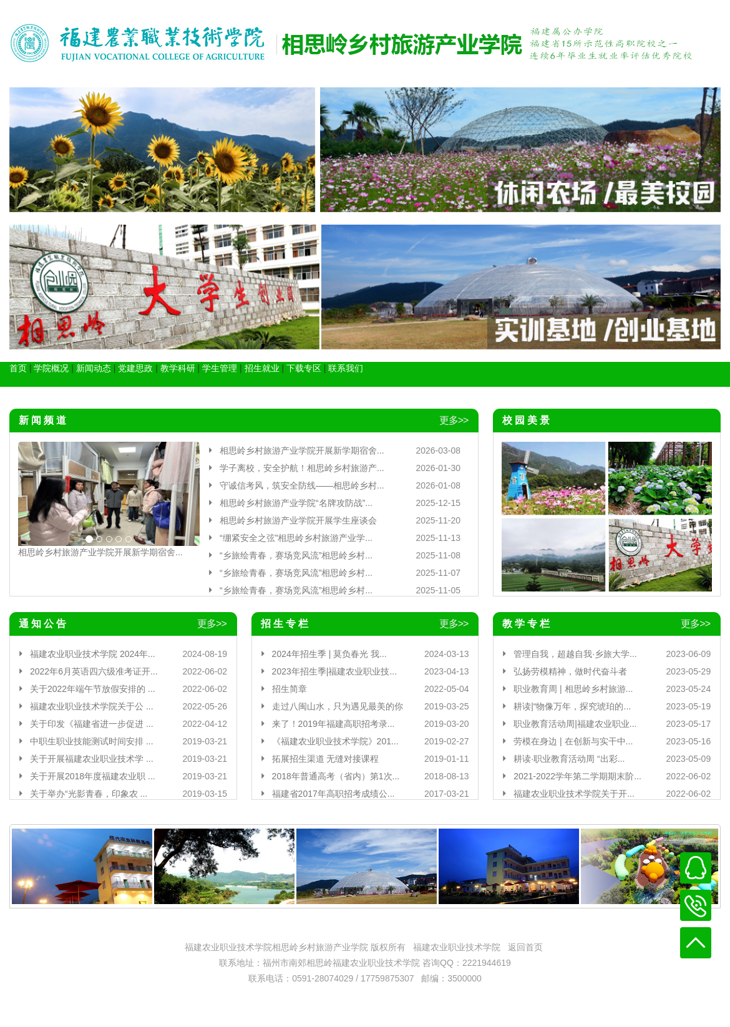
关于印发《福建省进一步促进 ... (91, 724)
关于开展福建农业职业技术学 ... (91, 759)
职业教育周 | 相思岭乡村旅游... (573, 689)
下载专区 (303, 368)
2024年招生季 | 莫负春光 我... (329, 654)
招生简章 (289, 689)
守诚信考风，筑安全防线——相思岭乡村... (302, 485)
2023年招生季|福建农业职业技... (334, 671)
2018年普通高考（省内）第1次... (336, 776)
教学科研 (177, 368)
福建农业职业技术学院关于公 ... (91, 706)
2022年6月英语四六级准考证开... (94, 671)
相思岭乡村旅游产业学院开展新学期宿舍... (100, 552)
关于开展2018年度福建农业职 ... (92, 776)
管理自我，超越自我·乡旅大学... (575, 654)
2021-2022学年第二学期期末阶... (577, 776)
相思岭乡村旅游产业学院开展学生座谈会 (298, 520)
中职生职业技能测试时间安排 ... (91, 741)
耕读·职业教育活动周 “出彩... (569, 759)
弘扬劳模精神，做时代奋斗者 (570, 671)
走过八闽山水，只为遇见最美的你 (337, 706)
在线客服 (695, 867)
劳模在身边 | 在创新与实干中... (573, 741)
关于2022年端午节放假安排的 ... (92, 689)
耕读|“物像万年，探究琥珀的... (572, 706)
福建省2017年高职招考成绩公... (333, 794)
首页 (18, 368)
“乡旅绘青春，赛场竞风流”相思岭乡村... (296, 555)
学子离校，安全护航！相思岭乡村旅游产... (302, 468)
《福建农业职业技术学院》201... (335, 741)
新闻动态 (93, 368)
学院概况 (51, 368)
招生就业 (262, 368)
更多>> (454, 420)
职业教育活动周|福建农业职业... (574, 724)
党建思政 (135, 368)
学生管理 (219, 368)
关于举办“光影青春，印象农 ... (88, 794)
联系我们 (345, 368)
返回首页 (525, 947)
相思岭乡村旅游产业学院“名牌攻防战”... (296, 503)
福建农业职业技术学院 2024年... (92, 654)
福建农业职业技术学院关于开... (574, 794)
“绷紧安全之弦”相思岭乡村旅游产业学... (296, 538)
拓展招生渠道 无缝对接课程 (325, 759)
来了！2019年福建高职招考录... (333, 724)
